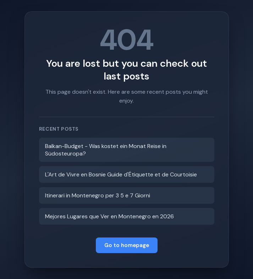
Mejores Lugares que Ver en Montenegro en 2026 (109, 216)
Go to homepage (126, 245)
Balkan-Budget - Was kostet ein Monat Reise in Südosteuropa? (105, 149)
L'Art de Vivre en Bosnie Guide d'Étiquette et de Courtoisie (121, 174)
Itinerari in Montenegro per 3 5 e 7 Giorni (97, 195)
